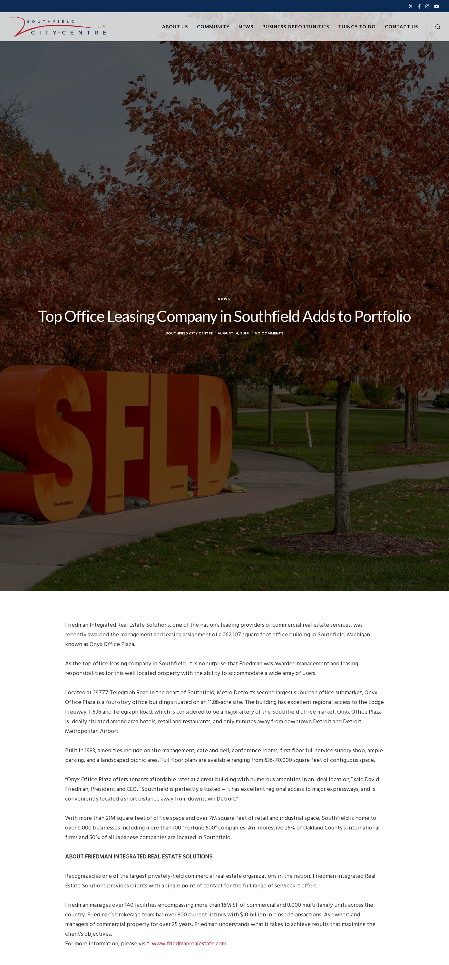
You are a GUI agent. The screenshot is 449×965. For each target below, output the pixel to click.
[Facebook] (419, 6)
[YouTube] (436, 6)
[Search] (433, 26)
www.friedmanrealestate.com (189, 943)
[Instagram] (427, 6)
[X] (410, 6)
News (224, 298)
